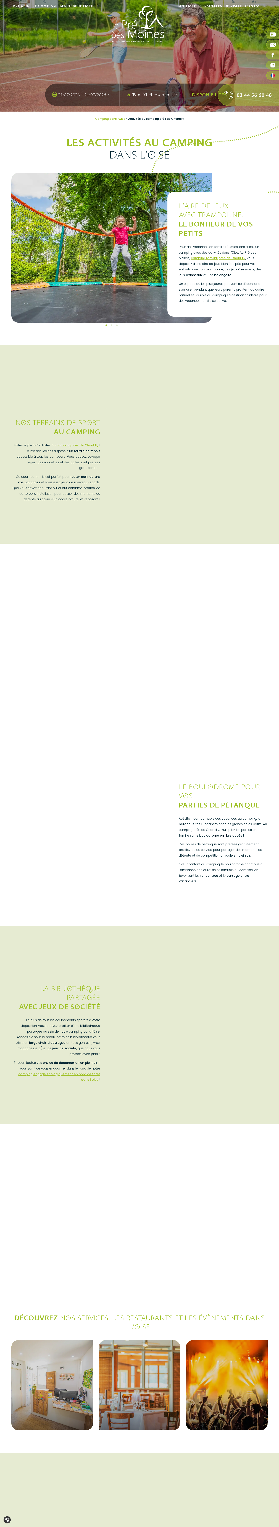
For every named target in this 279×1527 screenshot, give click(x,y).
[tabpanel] (111, 248)
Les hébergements (79, 23)
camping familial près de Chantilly (218, 258)
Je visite (233, 23)
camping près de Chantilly (77, 445)
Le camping (44, 23)
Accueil (21, 23)
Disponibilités (209, 94)
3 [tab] (117, 325)
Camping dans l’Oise (110, 119)
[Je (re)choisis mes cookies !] (7, 1519)
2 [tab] (111, 325)
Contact (254, 23)
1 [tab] (106, 325)
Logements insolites (200, 23)
